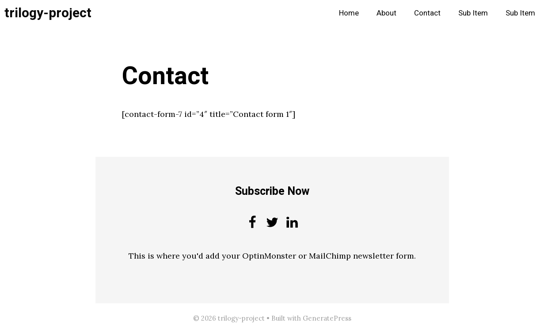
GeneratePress (327, 318)
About (386, 13)
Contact (427, 13)
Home (349, 13)
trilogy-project (47, 13)
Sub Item (473, 13)
